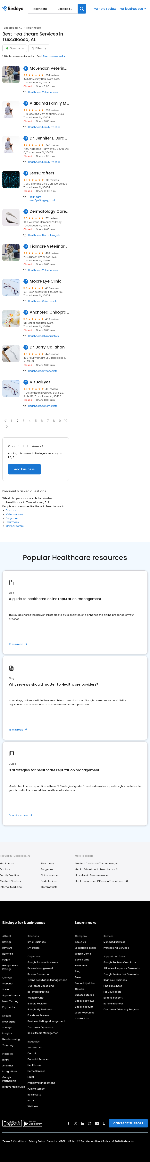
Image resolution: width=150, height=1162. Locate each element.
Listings (7, 942)
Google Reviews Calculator (120, 962)
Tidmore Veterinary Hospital (49, 246)
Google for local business (43, 962)
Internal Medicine (11, 887)
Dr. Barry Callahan (47, 347)
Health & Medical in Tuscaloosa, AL (97, 869)
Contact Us (82, 1018)
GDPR (62, 1141)
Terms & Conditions (14, 1141)
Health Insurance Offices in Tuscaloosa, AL (101, 881)
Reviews (7, 947)
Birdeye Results (84, 1006)
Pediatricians (49, 881)
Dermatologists (51, 235)
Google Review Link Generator (121, 974)
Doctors (11, 510)
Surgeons (12, 518)
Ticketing (7, 1045)
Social (5, 989)
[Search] (82, 9)
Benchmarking (11, 1039)
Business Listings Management (46, 1021)
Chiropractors (50, 336)
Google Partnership (9, 1079)
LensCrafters (42, 173)
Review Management (40, 968)
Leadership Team (85, 947)
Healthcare (34, 92)
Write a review (105, 8)
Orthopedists (49, 371)
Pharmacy (12, 522)
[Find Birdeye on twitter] (75, 1123)
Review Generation (39, 974)
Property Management (41, 1082)
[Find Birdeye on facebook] (68, 1123)
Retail (31, 1100)
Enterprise (34, 947)
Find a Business (113, 986)
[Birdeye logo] (13, 9)
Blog (77, 971)
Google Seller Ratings (10, 967)
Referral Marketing (38, 991)
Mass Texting (10, 1001)
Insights (7, 1033)
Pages (6, 959)
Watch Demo (83, 953)
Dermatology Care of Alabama (49, 211)
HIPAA (71, 1141)
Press (78, 977)
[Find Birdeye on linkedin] (82, 1123)
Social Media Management (44, 1033)
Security (52, 1141)
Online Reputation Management (47, 980)
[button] (5, 420)
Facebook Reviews (38, 1015)
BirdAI (5, 1059)
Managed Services (114, 942)
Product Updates (85, 983)
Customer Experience (41, 1027)
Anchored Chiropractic (49, 312)
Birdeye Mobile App (13, 1086)
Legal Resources (84, 1012)
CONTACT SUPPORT (128, 1123)
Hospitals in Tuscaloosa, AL (92, 875)
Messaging (8, 1021)
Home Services (36, 1071)
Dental (32, 1053)
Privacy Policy (37, 1141)
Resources (81, 965)
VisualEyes (40, 382)
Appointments (11, 995)
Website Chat (36, 997)
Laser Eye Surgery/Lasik (41, 200)
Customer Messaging (41, 986)
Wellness (33, 1106)
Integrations (9, 1071)
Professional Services (116, 947)
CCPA (80, 1141)
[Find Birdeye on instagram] (89, 1123)
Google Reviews (37, 1003)
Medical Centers (10, 881)
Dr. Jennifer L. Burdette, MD (49, 138)
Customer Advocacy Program (121, 1009)
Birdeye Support (113, 997)
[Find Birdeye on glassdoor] (104, 1123)
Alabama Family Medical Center (49, 103)
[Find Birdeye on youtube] (97, 1123)
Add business (24, 469)
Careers (80, 989)
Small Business (37, 942)
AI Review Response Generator (122, 968)
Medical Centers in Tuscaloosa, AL (96, 863)
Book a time (82, 959)
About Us (80, 942)
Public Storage (36, 1088)
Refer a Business (113, 1003)
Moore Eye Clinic (45, 281)
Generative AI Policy (98, 1141)
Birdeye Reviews (84, 1000)
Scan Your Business (115, 980)
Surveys (7, 1027)
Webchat (7, 983)
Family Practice (51, 127)
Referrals (7, 953)
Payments (8, 1007)
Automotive (35, 1047)
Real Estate (34, 1094)
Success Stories (84, 995)
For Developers (112, 991)
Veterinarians (50, 92)
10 (65, 421)
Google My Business (40, 1009)
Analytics (7, 1065)
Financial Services (38, 1059)
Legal (31, 1077)
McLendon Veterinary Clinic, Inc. (49, 68)
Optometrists (49, 301)
